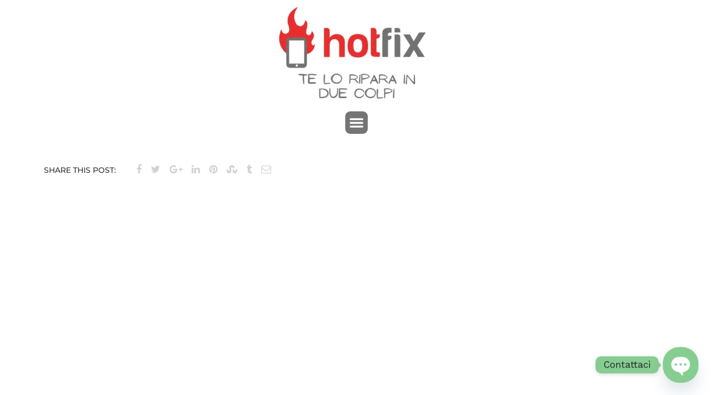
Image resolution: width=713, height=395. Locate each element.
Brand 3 (653, 200)
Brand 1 (60, 200)
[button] (356, 122)
